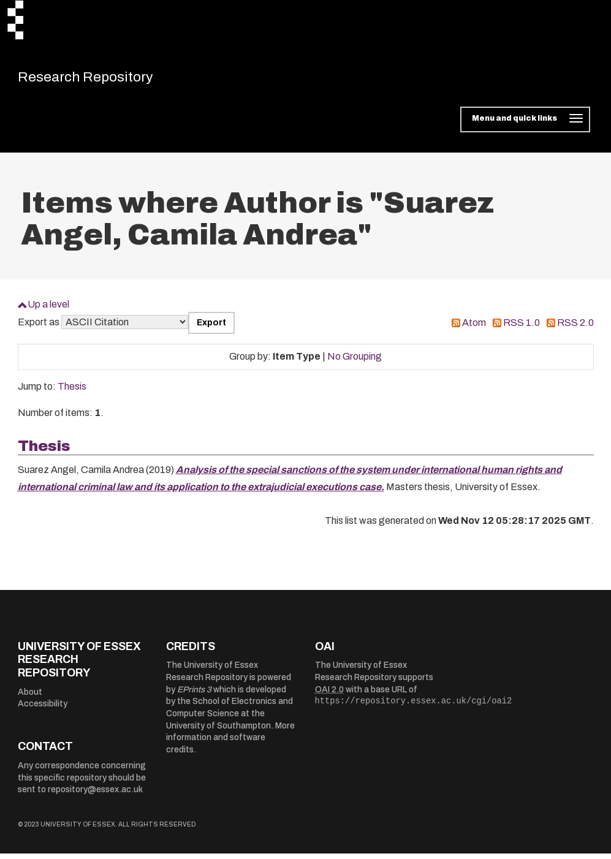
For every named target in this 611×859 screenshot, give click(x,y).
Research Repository (104, 79)
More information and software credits (230, 743)
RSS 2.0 (575, 328)
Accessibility (42, 709)
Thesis (72, 392)
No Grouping (354, 362)
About (30, 697)
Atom (474, 328)
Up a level (48, 310)
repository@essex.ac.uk (95, 795)
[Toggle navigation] (525, 125)
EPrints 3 (194, 695)
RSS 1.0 (521, 328)
